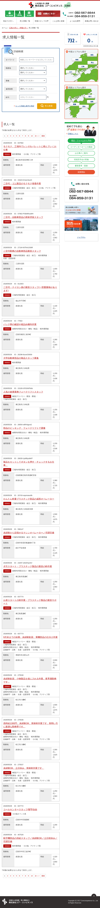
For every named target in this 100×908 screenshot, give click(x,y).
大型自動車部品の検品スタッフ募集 (21, 358)
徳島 (92, 102)
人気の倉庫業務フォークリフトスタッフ (23, 392)
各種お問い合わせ (92, 21)
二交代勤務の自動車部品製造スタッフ (22, 251)
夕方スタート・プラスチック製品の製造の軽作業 (27, 566)
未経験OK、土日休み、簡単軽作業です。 (23, 768)
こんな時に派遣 (58, 21)
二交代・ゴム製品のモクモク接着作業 (22, 183)
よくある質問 (75, 21)
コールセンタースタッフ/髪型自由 (20, 809)
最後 (43, 136)
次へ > (37, 136)
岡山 (92, 63)
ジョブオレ (81, 237)
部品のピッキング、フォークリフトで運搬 (24, 428)
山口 (70, 72)
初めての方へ (8, 21)
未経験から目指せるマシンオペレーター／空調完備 (28, 532)
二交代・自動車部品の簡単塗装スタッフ (23, 217)
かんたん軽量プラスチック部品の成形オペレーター (28, 499)
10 (32, 136)
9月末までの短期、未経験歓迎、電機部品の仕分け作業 (30, 637)
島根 (77, 60)
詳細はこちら (73, 134)
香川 (90, 97)
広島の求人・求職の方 (17, 28)
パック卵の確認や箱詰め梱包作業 (19, 324)
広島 (83, 67)
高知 (84, 107)
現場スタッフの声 (42, 21)
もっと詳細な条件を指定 (24, 106)
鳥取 (92, 55)
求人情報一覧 (25, 21)
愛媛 (74, 104)
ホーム (4, 28)
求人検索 (49, 106)
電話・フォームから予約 (81, 140)
